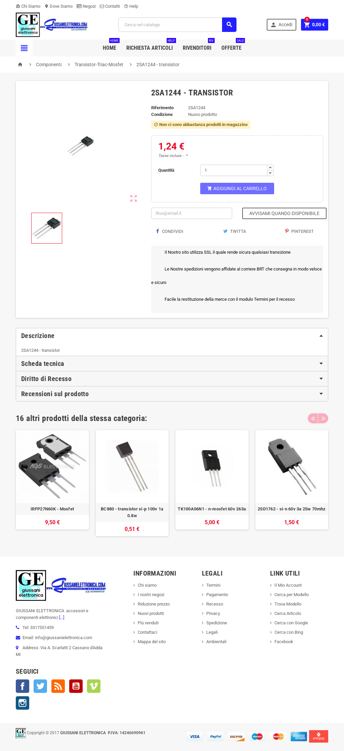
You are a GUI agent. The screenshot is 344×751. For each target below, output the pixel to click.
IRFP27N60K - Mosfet (52, 508)
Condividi (169, 231)
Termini (213, 585)
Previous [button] (313, 418)
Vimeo (93, 686)
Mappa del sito (152, 641)
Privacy (213, 613)
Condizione (162, 114)
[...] (61, 617)
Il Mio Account (288, 585)
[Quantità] (233, 170)
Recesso (214, 604)
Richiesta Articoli (151, 45)
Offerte (233, 45)
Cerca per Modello (291, 594)
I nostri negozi (151, 594)
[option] (52, 483)
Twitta (234, 231)
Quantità (166, 170)
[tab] (172, 335)
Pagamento (217, 594)
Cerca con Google (291, 622)
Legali (212, 632)
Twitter (40, 686)
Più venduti (148, 622)
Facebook (22, 686)
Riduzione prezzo (154, 604)
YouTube (76, 686)
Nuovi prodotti (151, 613)
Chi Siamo (28, 6)
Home (111, 45)
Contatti (110, 6)
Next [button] (323, 418)
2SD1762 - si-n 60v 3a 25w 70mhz (292, 508)
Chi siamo (147, 585)
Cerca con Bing (288, 632)
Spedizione (216, 622)
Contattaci (147, 632)
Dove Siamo (58, 6)
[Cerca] (177, 24)
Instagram (22, 703)
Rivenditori (199, 45)
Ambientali (216, 641)
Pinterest (299, 231)
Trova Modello (287, 604)
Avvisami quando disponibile (284, 213)
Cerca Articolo (287, 613)
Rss (58, 686)
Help (131, 6)
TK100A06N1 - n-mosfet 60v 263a (212, 508)
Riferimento (162, 107)
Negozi (86, 6)
